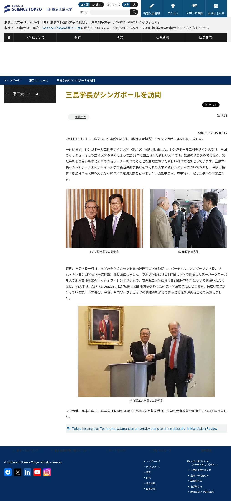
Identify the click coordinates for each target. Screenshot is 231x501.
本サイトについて (27, 450)
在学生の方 (196, 486)
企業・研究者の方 (199, 475)
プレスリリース (162, 450)
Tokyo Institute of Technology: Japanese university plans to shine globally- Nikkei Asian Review (144, 428)
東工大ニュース (38, 80)
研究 (148, 477)
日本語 (84, 4)
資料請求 (206, 450)
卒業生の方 (196, 481)
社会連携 (150, 483)
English (96, 4)
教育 (148, 472)
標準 (126, 4)
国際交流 (80, 117)
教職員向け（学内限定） (203, 491)
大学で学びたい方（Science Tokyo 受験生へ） (204, 462)
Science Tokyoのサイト (59, 28)
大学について (153, 466)
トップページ (12, 80)
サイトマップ (117, 450)
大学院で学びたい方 (200, 470)
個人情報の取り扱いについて (72, 450)
